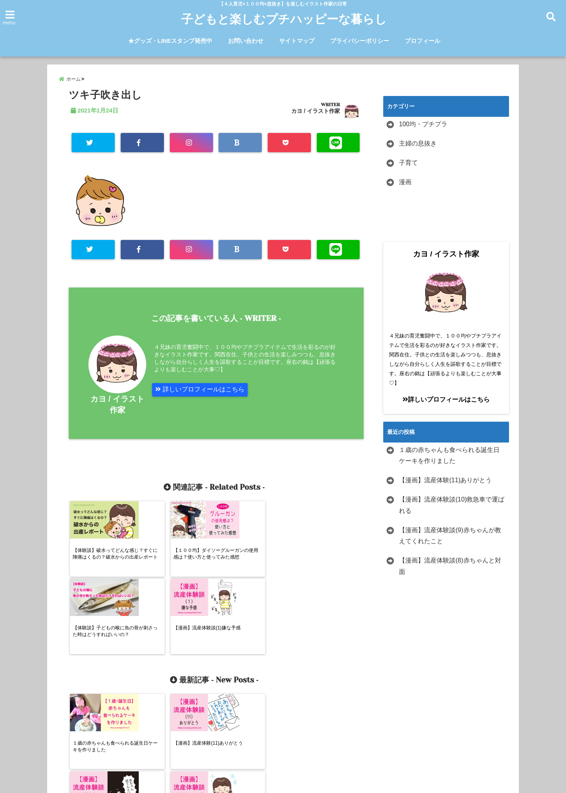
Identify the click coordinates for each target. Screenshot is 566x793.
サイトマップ (296, 40)
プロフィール (422, 40)
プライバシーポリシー (359, 40)
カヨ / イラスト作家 (315, 112)
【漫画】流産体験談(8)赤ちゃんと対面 (450, 567)
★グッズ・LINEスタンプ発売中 (170, 40)
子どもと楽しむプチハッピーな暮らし (284, 19)
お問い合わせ (245, 40)
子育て (408, 163)
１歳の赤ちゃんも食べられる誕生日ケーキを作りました (449, 456)
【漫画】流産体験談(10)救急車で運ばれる (451, 506)
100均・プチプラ (423, 125)
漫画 (405, 182)
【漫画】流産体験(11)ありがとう (445, 481)
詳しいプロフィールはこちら (199, 390)
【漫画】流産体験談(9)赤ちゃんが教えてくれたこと (450, 536)
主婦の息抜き (418, 144)
